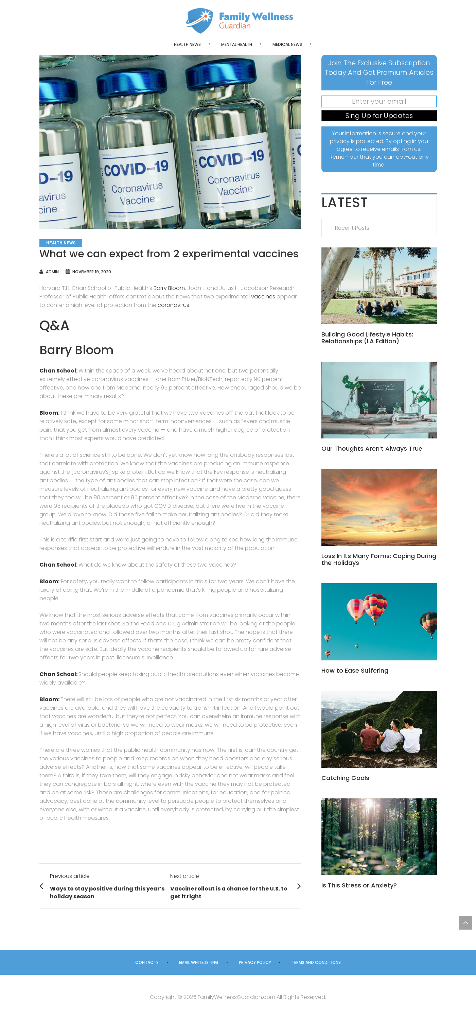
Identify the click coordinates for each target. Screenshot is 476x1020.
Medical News (264, 44)
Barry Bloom (169, 288)
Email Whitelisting (198, 962)
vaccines (263, 296)
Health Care (312, 44)
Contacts (147, 962)
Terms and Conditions (316, 962)
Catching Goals (345, 778)
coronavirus (173, 305)
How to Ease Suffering (354, 670)
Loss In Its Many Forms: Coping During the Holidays (378, 559)
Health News (164, 44)
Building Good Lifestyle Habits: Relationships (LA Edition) (367, 337)
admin (52, 272)
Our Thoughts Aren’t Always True (371, 448)
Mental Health (213, 44)
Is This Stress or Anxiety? (359, 885)
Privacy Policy (255, 962)
